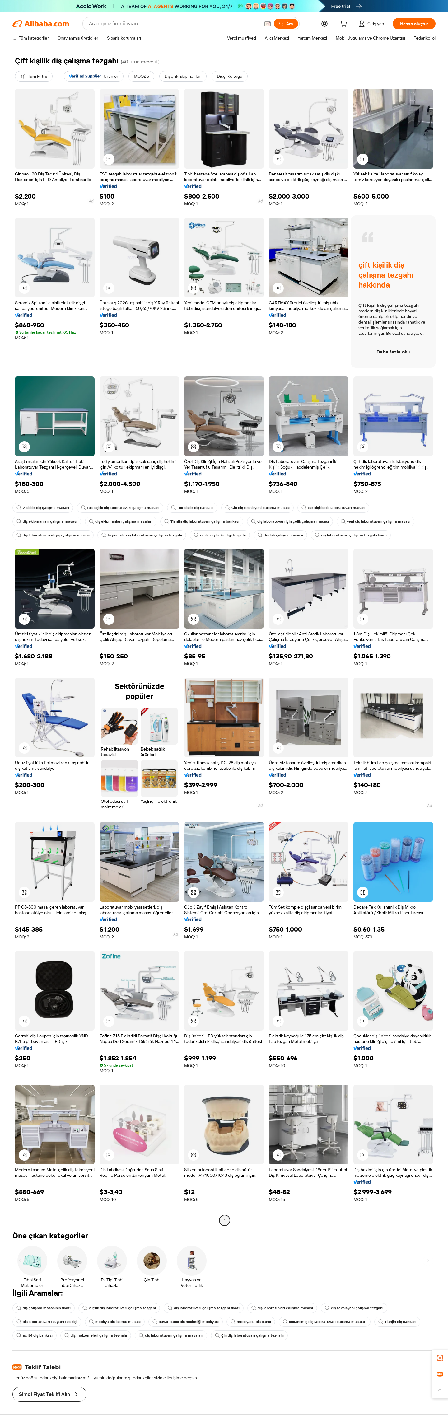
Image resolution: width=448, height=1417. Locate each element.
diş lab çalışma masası (272, 535)
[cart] (342, 24)
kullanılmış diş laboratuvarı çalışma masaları (317, 1311)
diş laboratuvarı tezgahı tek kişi (45, 1311)
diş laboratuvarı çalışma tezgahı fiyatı (340, 535)
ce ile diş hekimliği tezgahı (212, 535)
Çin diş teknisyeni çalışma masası (253, 507)
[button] (108, 159)
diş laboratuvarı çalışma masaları (166, 1325)
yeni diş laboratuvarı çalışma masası (364, 521)
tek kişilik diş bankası (189, 507)
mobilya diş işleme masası (111, 1311)
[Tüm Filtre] (34, 76)
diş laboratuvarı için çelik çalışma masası (282, 521)
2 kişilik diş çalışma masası (42, 507)
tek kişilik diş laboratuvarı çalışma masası (118, 507)
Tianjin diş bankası (388, 1311)
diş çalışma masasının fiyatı (42, 1298)
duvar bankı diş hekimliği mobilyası (181, 1311)
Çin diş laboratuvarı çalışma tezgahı (242, 1325)
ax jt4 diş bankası (34, 1325)
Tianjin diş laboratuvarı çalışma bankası (196, 521)
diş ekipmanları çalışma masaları (117, 521)
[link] (440, 1358)
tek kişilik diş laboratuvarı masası (327, 507)
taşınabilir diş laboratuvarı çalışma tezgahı (137, 535)
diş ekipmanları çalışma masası (45, 521)
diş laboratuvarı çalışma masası (273, 1298)
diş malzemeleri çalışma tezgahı (94, 1325)
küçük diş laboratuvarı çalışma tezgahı (116, 1298)
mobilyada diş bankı (245, 1311)
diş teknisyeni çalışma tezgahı (343, 1298)
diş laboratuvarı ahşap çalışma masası (51, 535)
